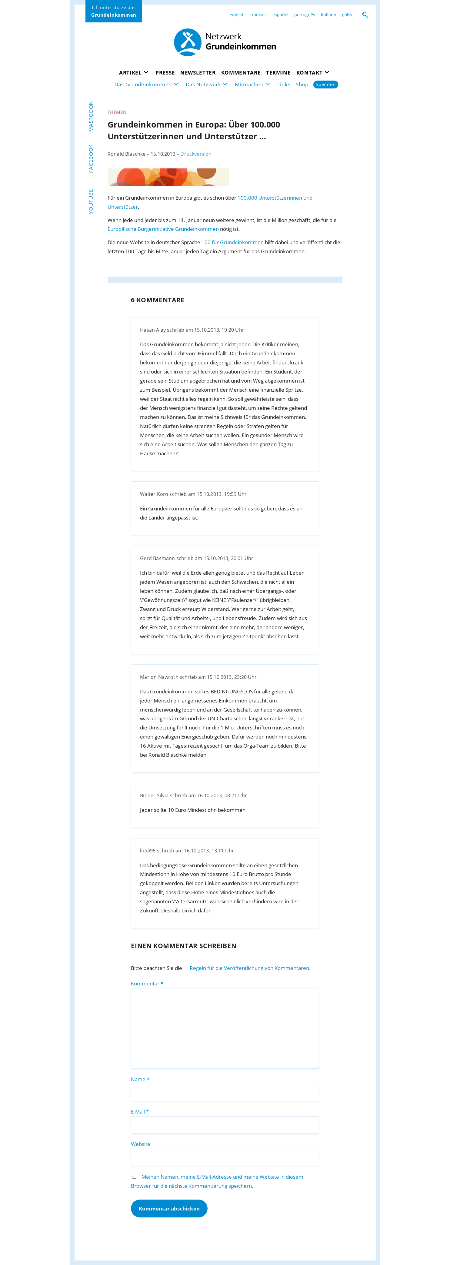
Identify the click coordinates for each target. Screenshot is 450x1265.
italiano (328, 15)
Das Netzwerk (203, 84)
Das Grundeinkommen (143, 84)
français (258, 15)
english (237, 15)
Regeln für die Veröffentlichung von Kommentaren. (250, 968)
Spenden (325, 84)
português (304, 15)
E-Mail (140, 1111)
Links (283, 84)
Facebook (90, 158)
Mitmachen (249, 84)
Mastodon (90, 116)
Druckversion (196, 154)
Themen (117, 112)
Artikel (130, 72)
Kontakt (309, 72)
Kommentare (241, 72)
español (280, 15)
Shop (302, 84)
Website (140, 1143)
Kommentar (147, 983)
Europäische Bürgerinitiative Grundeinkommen (163, 228)
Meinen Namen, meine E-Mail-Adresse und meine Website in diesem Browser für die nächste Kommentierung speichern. (217, 1181)
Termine (278, 72)
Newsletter (198, 72)
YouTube (90, 201)
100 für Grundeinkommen (233, 242)
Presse (165, 72)
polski (348, 15)
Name (140, 1079)
